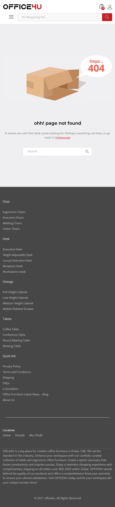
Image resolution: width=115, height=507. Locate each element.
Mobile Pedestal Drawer (18, 309)
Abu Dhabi (36, 435)
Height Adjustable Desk (18, 255)
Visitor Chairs (11, 229)
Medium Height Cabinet (18, 303)
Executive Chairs (13, 217)
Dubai (6, 435)
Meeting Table (12, 346)
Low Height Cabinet (15, 297)
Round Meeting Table (16, 340)
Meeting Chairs (12, 223)
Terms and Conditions (17, 372)
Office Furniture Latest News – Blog (25, 394)
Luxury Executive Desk (17, 260)
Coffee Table (11, 329)
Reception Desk (13, 266)
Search (107, 17)
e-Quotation (10, 389)
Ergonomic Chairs (14, 212)
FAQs (6, 383)
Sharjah (20, 435)
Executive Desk (12, 249)
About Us (9, 400)
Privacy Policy (12, 366)
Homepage (62, 137)
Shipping (8, 377)
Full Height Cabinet (15, 292)
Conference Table (14, 335)
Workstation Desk (14, 271)
